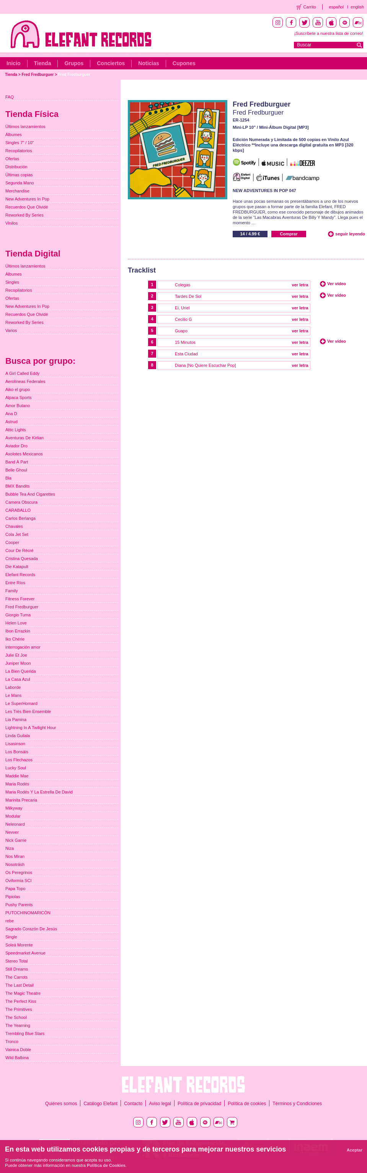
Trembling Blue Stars (24, 1033)
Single (11, 937)
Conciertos (111, 63)
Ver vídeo (336, 283)
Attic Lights (15, 429)
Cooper (12, 542)
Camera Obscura (21, 502)
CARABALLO (18, 510)
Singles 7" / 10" (19, 142)
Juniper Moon (18, 663)
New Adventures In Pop (27, 199)
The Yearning (17, 1025)
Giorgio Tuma (18, 615)
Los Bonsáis (16, 751)
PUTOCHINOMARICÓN (28, 912)
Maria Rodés (17, 784)
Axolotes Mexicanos (24, 454)
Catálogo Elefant (100, 1103)
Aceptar (354, 1150)
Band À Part (16, 462)
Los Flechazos (19, 759)
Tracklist (142, 270)
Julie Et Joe (16, 655)
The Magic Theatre (23, 993)
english (357, 7)
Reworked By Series (24, 215)
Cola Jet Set (16, 534)
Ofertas (12, 158)
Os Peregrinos (18, 872)
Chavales (14, 526)
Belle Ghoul (16, 470)
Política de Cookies (106, 1165)
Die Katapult (16, 566)
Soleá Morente (19, 945)
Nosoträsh (14, 864)
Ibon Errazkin (17, 631)
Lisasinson (15, 743)
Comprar (289, 234)
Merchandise (17, 191)
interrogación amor (23, 647)
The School (16, 1017)
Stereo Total (16, 961)
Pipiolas (12, 896)
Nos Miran (14, 856)
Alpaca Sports (18, 397)
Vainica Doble (18, 1049)
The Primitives (18, 1009)
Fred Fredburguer (37, 74)
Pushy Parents (19, 904)
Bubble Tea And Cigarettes (30, 494)
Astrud (11, 421)
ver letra (300, 285)
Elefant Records (20, 574)
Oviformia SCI (18, 880)
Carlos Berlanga (20, 518)
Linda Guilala (17, 735)
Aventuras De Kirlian (24, 437)
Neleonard (15, 824)
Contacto (133, 1103)
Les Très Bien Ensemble (28, 711)
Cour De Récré (19, 550)
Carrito (309, 7)
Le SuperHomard (21, 703)
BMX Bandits (17, 486)
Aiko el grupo (17, 389)
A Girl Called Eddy (22, 373)
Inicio (14, 63)
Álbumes (13, 134)
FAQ (9, 97)
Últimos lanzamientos (25, 126)
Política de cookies (247, 1103)
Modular (13, 816)
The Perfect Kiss (20, 1001)
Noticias (148, 63)
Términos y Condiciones (297, 1103)
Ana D (11, 413)
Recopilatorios (18, 150)
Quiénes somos (61, 1103)
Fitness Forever (19, 598)
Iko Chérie (14, 639)
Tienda (42, 63)
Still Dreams (16, 969)
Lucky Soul (15, 768)
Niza (9, 848)
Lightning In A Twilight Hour (30, 727)
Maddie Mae (17, 776)
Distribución (16, 166)
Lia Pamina (15, 719)
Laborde (13, 687)
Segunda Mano (19, 183)
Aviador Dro (16, 446)
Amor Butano (17, 405)
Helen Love (16, 623)
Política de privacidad (199, 1103)
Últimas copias (19, 174)
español (336, 7)
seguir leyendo (350, 234)
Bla (8, 478)
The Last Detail (19, 985)
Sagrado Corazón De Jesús (31, 929)
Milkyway (14, 808)
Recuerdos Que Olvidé (26, 207)
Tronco (11, 1041)
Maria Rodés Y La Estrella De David (39, 792)
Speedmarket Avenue (25, 953)
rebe (9, 920)
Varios (11, 330)
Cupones (184, 63)
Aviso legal (160, 1103)
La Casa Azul (17, 679)
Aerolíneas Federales (25, 381)
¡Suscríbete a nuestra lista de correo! (328, 33)
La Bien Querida (20, 671)
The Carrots (16, 977)
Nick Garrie (15, 840)
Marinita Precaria (21, 800)
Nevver (12, 832)
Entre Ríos (15, 582)
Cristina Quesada (21, 558)
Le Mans (13, 695)
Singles (12, 282)
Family (11, 590)
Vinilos (11, 223)
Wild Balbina (17, 1057)
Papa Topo (15, 888)
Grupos (73, 63)
